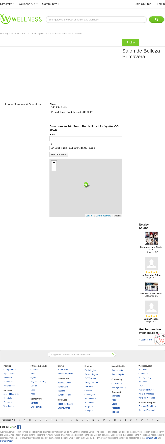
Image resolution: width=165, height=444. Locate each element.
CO (31, 33)
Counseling (117, 379)
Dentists (34, 403)
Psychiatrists (117, 370)
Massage (8, 378)
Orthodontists (36, 407)
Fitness (34, 374)
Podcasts (116, 408)
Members (116, 396)
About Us (143, 369)
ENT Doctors (90, 378)
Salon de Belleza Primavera (58, 33)
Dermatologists (91, 374)
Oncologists (90, 394)
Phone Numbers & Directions (23, 104)
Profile (131, 42)
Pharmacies (9, 402)
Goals (114, 404)
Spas (33, 390)
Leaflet (89, 215)
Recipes (115, 412)
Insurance (62, 400)
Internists (89, 386)
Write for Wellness (147, 398)
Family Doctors (91, 382)
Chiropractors (10, 369)
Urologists (89, 410)
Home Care (63, 387)
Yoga (33, 394)
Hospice (61, 391)
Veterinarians (9, 406)
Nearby (151, 226)
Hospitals (8, 398)
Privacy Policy (145, 378)
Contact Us (143, 374)
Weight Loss (9, 386)
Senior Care (63, 379)
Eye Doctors (9, 374)
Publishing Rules (146, 390)
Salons (34, 386)
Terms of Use (151, 438)
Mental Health (118, 366)
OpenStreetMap (103, 215)
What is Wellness (146, 394)
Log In (161, 4)
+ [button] (54, 163)
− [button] (54, 168)
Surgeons (89, 406)
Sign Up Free (142, 4)
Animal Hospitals (11, 394)
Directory (6, 4)
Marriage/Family (119, 387)
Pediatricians (90, 398)
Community (49, 4)
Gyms (33, 378)
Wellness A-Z (27, 4)
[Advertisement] (31, 68)
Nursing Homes (64, 395)
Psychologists (118, 374)
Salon (25, 33)
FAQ (141, 386)
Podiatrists (89, 402)
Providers (15, 33)
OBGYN (88, 390)
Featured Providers (147, 406)
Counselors (117, 383)
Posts (114, 400)
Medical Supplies (65, 374)
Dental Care (36, 399)
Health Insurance (65, 404)
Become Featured (146, 410)
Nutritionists (9, 382)
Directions (77, 33)
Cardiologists (90, 370)
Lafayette (39, 33)
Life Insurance (64, 408)
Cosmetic (35, 369)
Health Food (63, 369)
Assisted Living (64, 383)
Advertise (143, 382)
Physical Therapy (38, 382)
